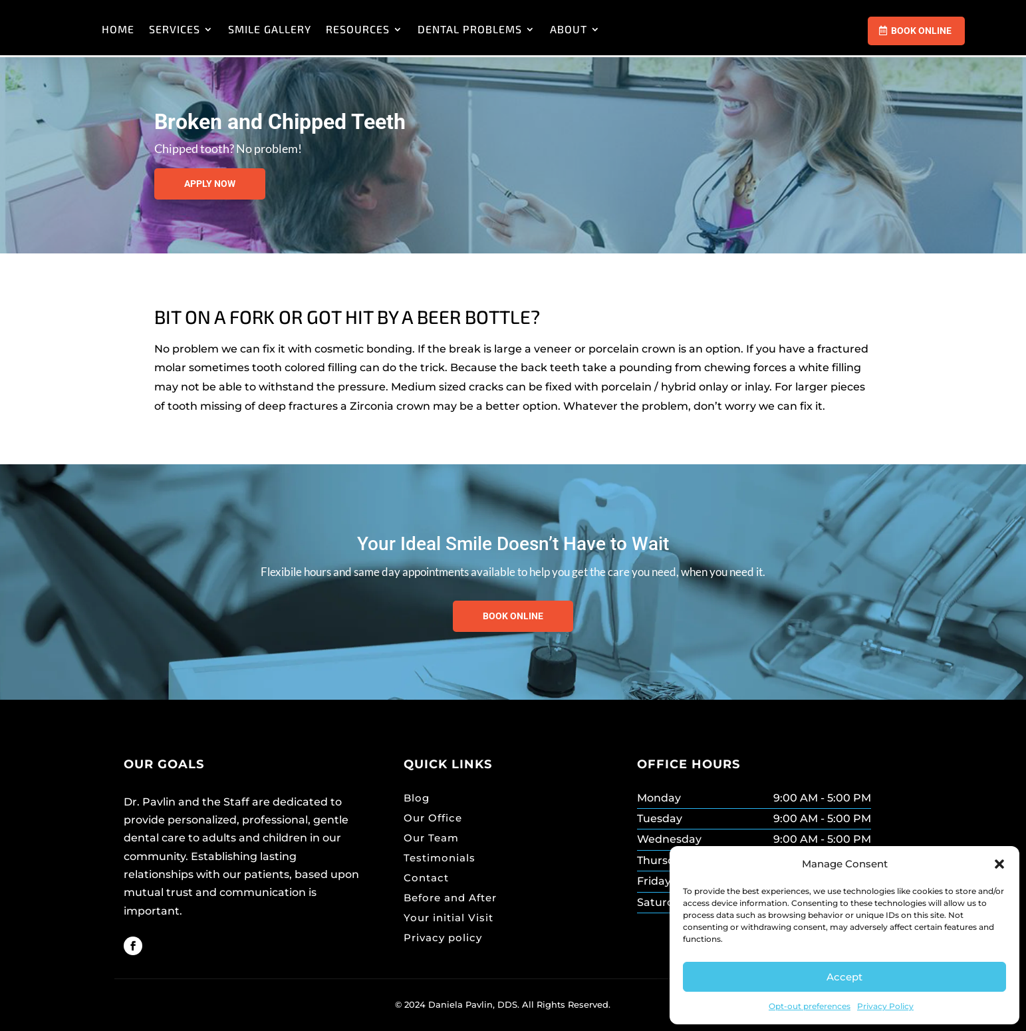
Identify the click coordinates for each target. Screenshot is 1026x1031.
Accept (844, 976)
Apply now (209, 183)
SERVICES (329, 29)
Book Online (921, 30)
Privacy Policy (885, 1006)
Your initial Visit (448, 917)
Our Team (431, 837)
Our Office (433, 817)
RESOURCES (513, 29)
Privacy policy (443, 937)
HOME (273, 29)
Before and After (450, 897)
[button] (999, 864)
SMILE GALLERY (424, 29)
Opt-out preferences (809, 1006)
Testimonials (439, 857)
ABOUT (723, 29)
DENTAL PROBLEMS (625, 29)
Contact (426, 877)
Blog (417, 798)
